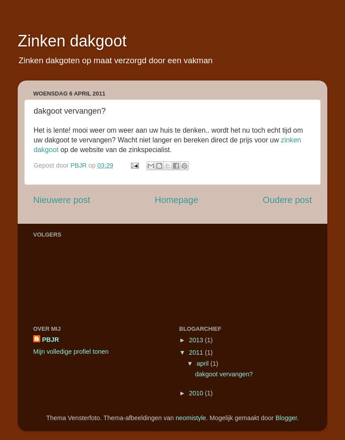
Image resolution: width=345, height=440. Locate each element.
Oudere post (287, 200)
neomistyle (191, 417)
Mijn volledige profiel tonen (70, 351)
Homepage (177, 200)
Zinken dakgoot (72, 41)
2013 (197, 340)
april (204, 363)
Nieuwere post (61, 200)
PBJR (50, 339)
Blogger (286, 417)
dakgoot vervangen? (224, 374)
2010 (197, 393)
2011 (197, 352)
